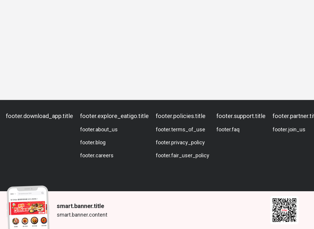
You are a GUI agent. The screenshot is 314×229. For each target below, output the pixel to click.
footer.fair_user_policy (182, 155)
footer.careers (97, 155)
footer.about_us (99, 129)
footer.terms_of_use (180, 129)
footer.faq (227, 129)
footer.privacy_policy (180, 142)
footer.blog (93, 142)
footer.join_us (289, 129)
